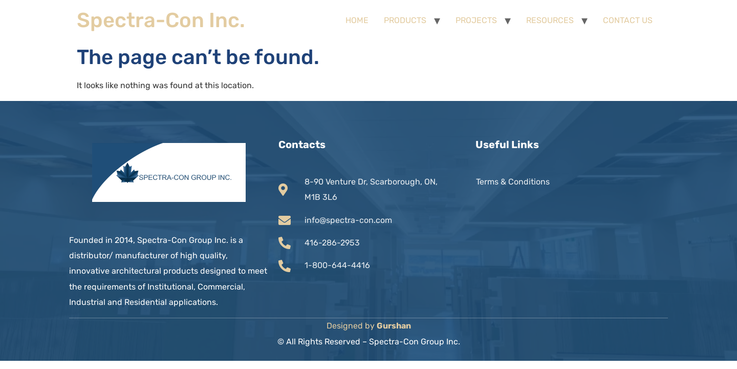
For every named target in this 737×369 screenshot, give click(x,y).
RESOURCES (550, 20)
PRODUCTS (405, 20)
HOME (356, 20)
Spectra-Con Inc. (161, 20)
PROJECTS (476, 20)
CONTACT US (628, 20)
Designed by (369, 326)
